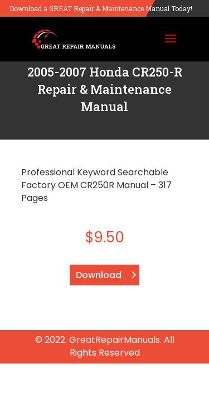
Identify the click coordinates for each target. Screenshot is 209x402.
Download (98, 275)
